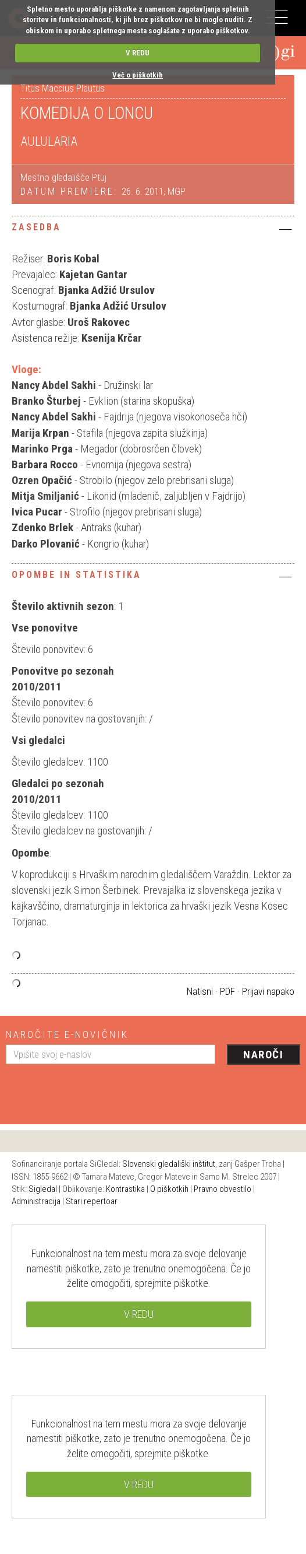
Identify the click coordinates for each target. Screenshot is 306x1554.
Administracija (36, 1201)
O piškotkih (169, 1189)
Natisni (200, 991)
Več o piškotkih (137, 75)
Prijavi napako (268, 991)
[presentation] (94, 1090)
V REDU (138, 52)
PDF (227, 991)
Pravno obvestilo (222, 1189)
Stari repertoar (92, 1201)
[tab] (153, 230)
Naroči (263, 1054)
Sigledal (43, 1189)
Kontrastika (125, 1189)
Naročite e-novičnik (67, 1034)
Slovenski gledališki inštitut (168, 1164)
